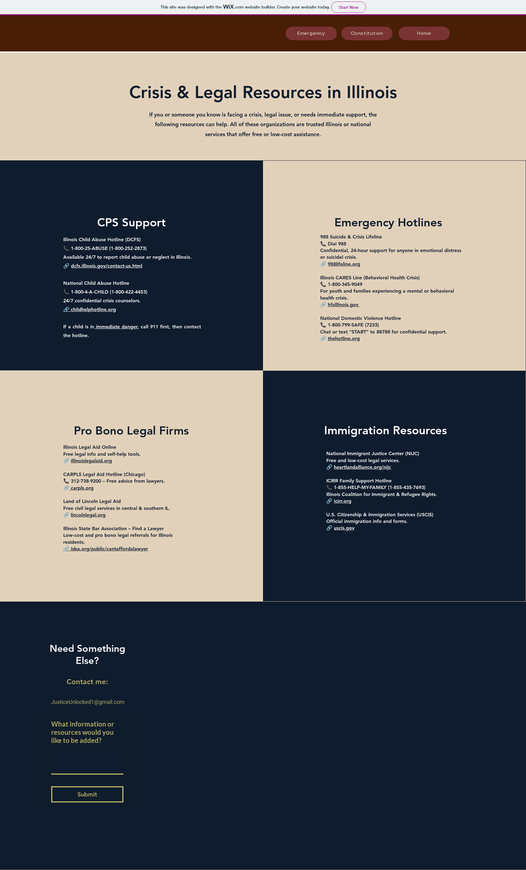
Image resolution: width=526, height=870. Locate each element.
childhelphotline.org (93, 309)
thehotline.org (344, 338)
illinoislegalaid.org (91, 461)
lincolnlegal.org (88, 515)
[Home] (424, 33)
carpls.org (81, 488)
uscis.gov (344, 528)
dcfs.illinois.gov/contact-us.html (106, 266)
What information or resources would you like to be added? (82, 732)
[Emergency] (311, 33)
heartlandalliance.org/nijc (362, 467)
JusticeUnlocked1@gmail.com (87, 702)
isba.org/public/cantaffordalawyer (109, 549)
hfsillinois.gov (344, 304)
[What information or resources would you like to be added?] (87, 760)
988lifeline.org (344, 264)
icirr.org (342, 501)
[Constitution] (367, 33)
